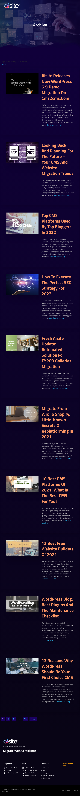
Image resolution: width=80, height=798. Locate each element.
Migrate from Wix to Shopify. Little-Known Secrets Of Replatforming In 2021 (57, 422)
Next (33, 719)
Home (3, 64)
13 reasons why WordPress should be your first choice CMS (57, 669)
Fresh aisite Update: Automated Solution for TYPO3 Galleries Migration (56, 352)
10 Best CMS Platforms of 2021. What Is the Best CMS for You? (55, 489)
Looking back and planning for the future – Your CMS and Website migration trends (58, 159)
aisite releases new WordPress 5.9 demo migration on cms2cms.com (57, 86)
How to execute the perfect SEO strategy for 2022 (57, 285)
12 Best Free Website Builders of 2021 (58, 549)
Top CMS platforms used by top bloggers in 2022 (57, 224)
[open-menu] (77, 5)
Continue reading (54, 125)
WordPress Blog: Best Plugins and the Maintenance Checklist (58, 607)
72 (25, 719)
